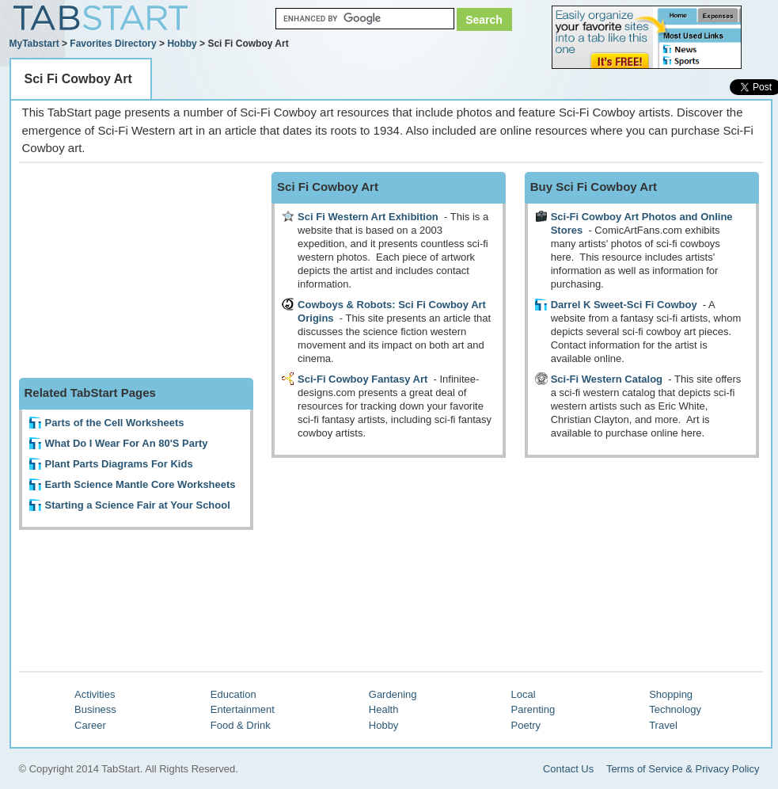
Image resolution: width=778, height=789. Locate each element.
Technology (675, 709)
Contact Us (568, 769)
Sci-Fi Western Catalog (606, 379)
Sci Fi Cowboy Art (78, 79)
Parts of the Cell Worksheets (114, 423)
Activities (94, 694)
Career (90, 725)
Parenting (533, 709)
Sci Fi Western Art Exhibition (368, 217)
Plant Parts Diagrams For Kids (119, 464)
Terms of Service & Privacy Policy (683, 769)
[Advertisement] (137, 271)
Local (523, 694)
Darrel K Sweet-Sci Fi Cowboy (624, 305)
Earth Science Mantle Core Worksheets (140, 484)
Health (384, 709)
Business (95, 709)
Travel (663, 725)
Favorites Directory (113, 43)
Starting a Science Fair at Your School (137, 505)
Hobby (181, 43)
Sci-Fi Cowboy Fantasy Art (362, 379)
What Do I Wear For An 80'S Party (126, 443)
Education (233, 694)
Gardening (393, 694)
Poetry (526, 725)
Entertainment (243, 709)
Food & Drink (241, 725)
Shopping (671, 694)
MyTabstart (34, 43)
